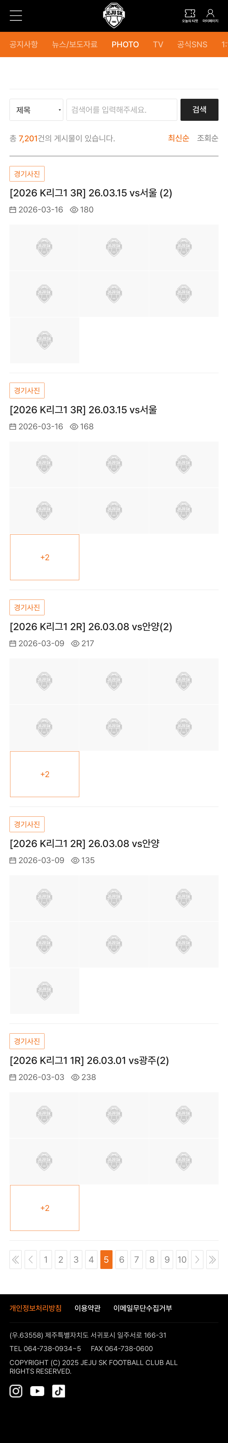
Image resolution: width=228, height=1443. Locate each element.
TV (158, 44)
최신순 (178, 138)
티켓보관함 (190, 16)
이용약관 (88, 1308)
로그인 (210, 16)
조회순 (207, 138)
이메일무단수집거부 (142, 1308)
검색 (199, 110)
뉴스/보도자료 (75, 44)
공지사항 (24, 44)
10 (182, 1259)
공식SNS (192, 44)
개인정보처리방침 (36, 1308)
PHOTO (125, 44)
